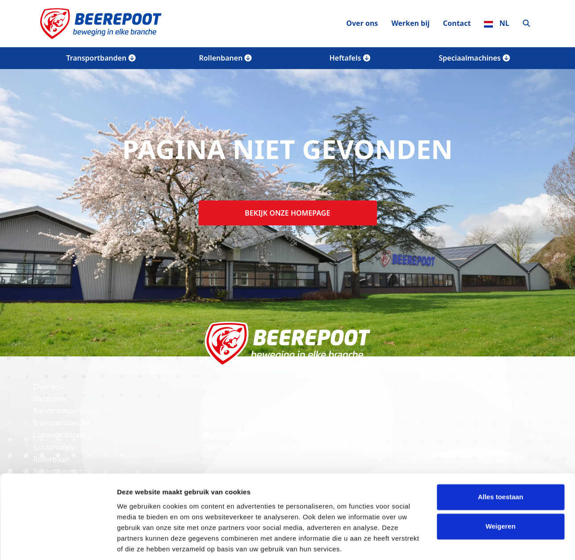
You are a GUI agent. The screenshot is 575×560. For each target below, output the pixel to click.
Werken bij (410, 23)
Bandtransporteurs (65, 411)
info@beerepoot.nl (238, 435)
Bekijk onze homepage (287, 213)
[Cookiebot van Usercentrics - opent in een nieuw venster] (58, 542)
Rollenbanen (225, 58)
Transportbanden (100, 58)
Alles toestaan (500, 466)
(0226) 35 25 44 (233, 423)
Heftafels (349, 58)
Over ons (362, 23)
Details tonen (138, 542)
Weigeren (500, 495)
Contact (457, 23)
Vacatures (49, 399)
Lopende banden (61, 435)
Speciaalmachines (473, 58)
